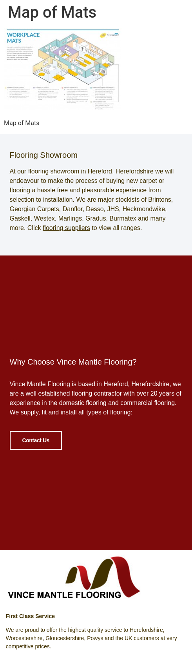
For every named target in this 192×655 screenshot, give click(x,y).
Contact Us (35, 439)
